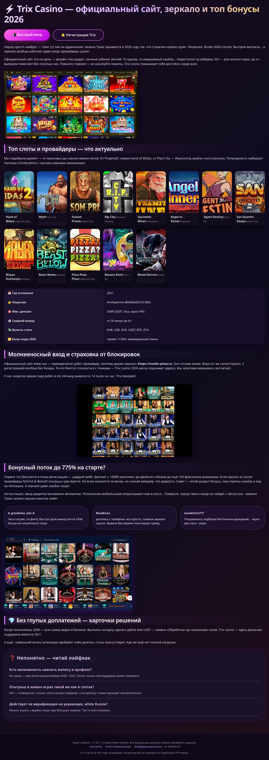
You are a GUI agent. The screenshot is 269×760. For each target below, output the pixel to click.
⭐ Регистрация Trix (78, 35)
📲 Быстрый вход (27, 34)
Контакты (96, 746)
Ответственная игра (118, 746)
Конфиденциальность (148, 746)
